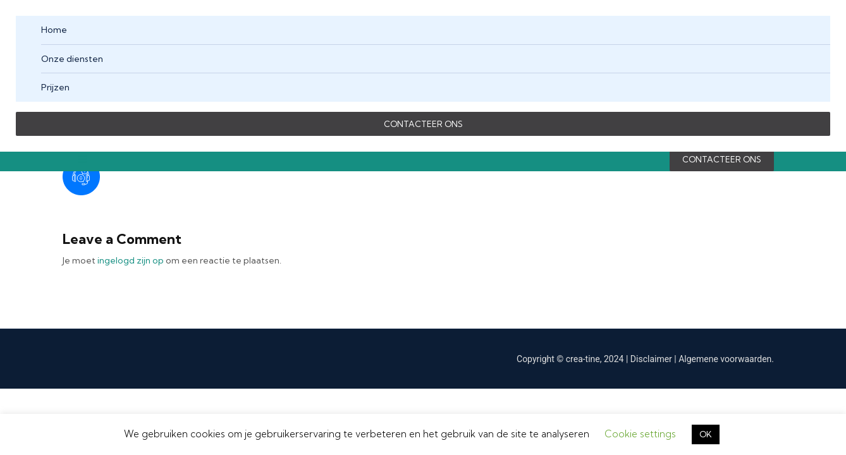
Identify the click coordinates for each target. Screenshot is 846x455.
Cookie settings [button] (640, 434)
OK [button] (705, 434)
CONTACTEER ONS (423, 124)
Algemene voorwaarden (724, 359)
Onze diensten (72, 58)
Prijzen (55, 87)
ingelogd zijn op (130, 260)
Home (54, 29)
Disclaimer (652, 359)
